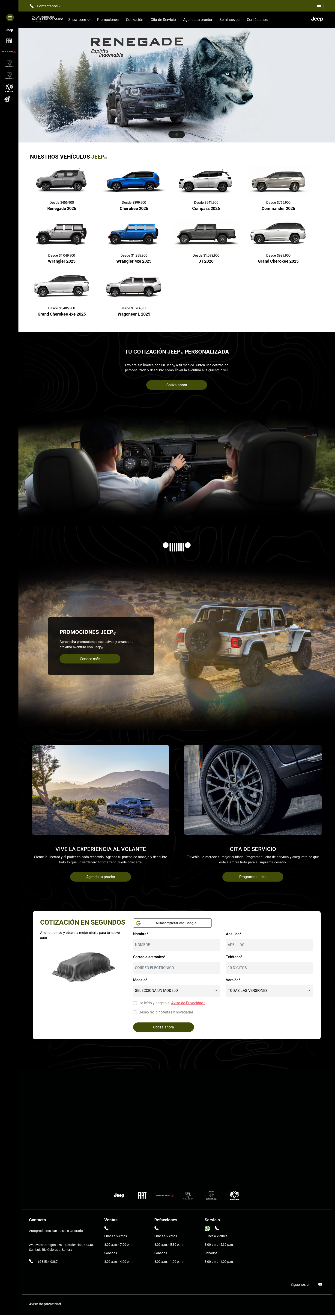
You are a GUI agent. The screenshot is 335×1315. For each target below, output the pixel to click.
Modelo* (140, 980)
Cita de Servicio (163, 19)
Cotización (134, 19)
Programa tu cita (252, 877)
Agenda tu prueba (197, 19)
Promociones (108, 19)
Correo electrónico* (149, 957)
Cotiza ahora (176, 385)
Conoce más (90, 659)
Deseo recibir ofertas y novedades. (166, 1012)
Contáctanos (257, 19)
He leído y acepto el (172, 1003)
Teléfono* (234, 957)
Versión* (233, 980)
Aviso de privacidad (45, 1304)
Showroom (79, 19)
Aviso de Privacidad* (188, 1003)
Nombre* (140, 934)
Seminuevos (229, 19)
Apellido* (233, 934)
